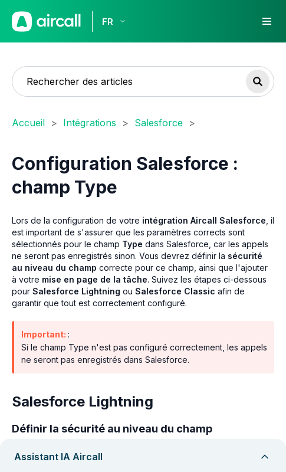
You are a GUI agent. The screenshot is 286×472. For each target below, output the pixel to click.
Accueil (28, 122)
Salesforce (158, 122)
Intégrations (89, 122)
